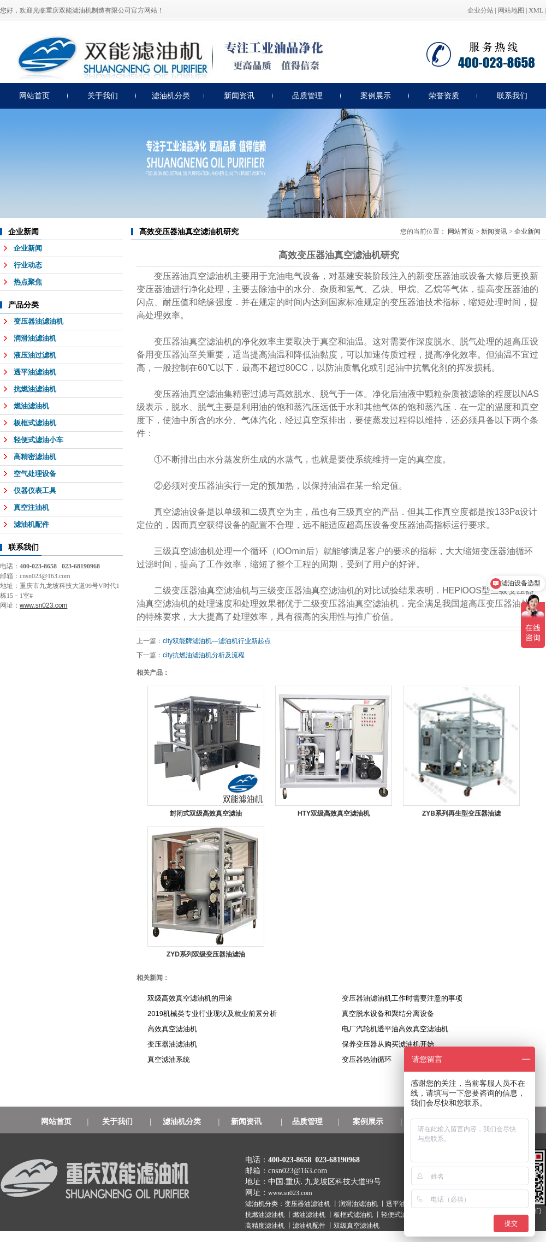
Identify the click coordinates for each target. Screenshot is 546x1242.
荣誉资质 (444, 96)
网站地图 (511, 10)
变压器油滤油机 (38, 321)
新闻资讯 (239, 96)
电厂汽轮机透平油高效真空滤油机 (395, 1029)
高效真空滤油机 (172, 1029)
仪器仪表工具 (35, 490)
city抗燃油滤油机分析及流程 (204, 655)
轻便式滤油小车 (38, 440)
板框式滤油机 (35, 423)
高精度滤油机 (265, 1225)
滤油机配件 (31, 524)
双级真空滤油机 (356, 1225)
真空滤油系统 (168, 1059)
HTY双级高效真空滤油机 (334, 813)
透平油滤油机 (35, 372)
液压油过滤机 (35, 355)
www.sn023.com (290, 1193)
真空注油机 (31, 507)
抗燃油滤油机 (35, 389)
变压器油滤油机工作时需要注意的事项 (402, 998)
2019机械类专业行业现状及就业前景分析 (212, 1013)
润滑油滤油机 (35, 338)
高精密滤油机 (35, 457)
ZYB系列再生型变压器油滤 (461, 813)
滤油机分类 (171, 96)
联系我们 (512, 96)
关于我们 (102, 96)
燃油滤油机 (31, 406)
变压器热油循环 (366, 1059)
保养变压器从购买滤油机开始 (388, 1044)
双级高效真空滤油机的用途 (190, 998)
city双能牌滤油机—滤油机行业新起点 (217, 641)
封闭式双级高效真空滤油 (206, 813)
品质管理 (307, 96)
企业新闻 (28, 248)
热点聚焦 (28, 282)
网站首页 (34, 96)
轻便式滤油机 (401, 1215)
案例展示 (375, 96)
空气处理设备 (35, 474)
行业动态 (28, 265)
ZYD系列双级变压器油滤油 (206, 954)
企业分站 (480, 10)
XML (536, 10)
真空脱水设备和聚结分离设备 (388, 1013)
